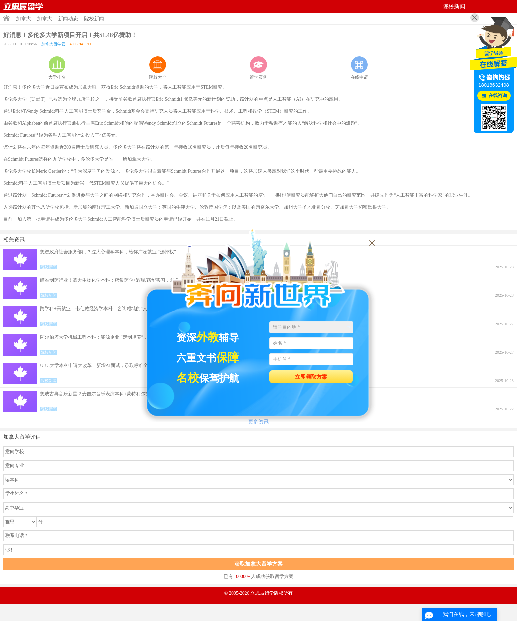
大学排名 (57, 68)
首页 (23, 6)
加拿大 (23, 18)
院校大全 (157, 68)
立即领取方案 (311, 377)
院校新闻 (94, 18)
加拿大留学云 (53, 44)
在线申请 (359, 68)
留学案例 (258, 68)
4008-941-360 (81, 44)
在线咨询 (497, 95)
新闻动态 (68, 18)
